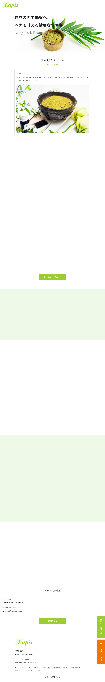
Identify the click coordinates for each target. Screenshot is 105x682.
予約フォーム (19, 670)
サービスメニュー (35, 667)
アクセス (65, 667)
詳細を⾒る (52, 621)
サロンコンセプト (20, 667)
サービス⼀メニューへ (52, 276)
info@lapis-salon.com (15, 610)
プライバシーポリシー (33, 670)
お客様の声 (56, 667)
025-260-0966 (10, 607)
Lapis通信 (46, 667)
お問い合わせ (75, 667)
